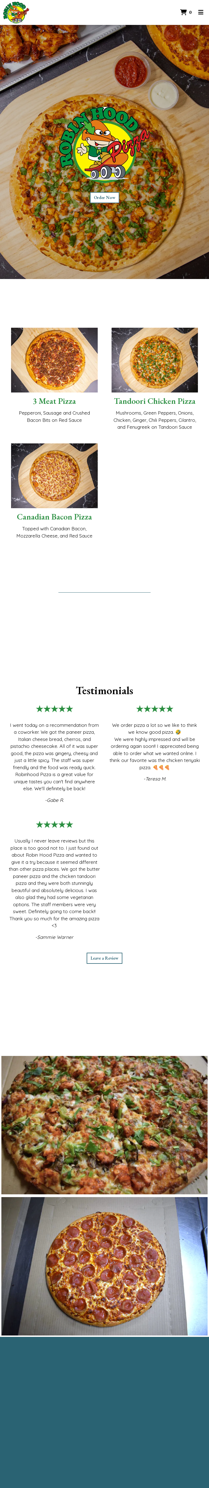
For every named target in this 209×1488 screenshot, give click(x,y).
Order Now (104, 197)
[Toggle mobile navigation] (201, 12)
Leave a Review (104, 958)
